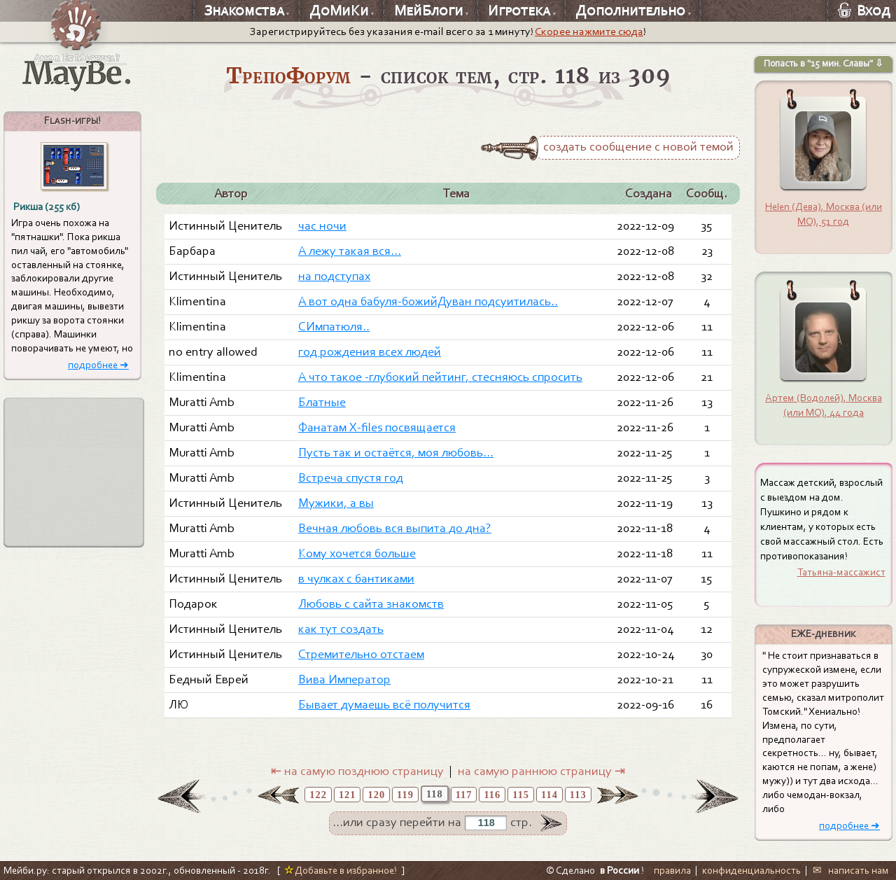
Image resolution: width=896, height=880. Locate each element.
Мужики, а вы (336, 503)
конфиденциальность (751, 870)
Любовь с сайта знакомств (371, 603)
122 (318, 794)
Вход (864, 10)
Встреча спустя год (350, 477)
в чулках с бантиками (356, 578)
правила (672, 870)
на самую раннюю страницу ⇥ (541, 771)
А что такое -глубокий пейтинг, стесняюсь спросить (440, 377)
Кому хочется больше (357, 553)
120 (376, 794)
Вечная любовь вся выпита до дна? (394, 528)
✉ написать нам (851, 870)
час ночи (322, 225)
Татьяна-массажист (841, 572)
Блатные (322, 402)
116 (492, 794)
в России (619, 870)
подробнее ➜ (98, 365)
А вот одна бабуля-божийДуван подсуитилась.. (428, 301)
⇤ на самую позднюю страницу (357, 771)
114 (549, 794)
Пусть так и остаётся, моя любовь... (395, 452)
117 (464, 794)
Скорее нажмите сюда (589, 31)
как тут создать (341, 629)
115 (520, 794)
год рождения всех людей (369, 351)
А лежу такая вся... (349, 251)
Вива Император (344, 679)
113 (578, 794)
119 (405, 794)
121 (347, 794)
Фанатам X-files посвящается (377, 427)
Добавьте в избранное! (340, 870)
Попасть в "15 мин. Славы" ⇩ (823, 63)
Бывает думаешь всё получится (384, 704)
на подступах (334, 276)
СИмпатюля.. (334, 326)
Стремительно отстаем (361, 654)
